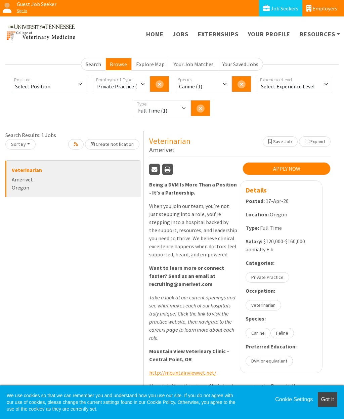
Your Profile (269, 34)
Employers (321, 8)
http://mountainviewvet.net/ (182, 372)
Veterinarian (27, 170)
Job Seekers (280, 8)
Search (93, 64)
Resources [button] (317, 34)
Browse (118, 64)
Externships (218, 34)
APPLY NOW (286, 168)
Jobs (180, 34)
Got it (327, 399)
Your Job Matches (194, 64)
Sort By (18, 144)
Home (154, 34)
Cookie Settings (294, 399)
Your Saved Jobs (240, 64)
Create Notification (112, 144)
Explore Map (150, 64)
